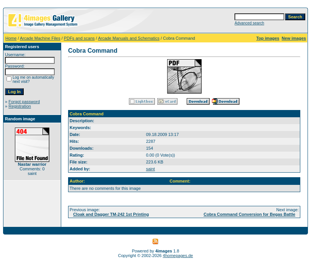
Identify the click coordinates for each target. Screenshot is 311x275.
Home (10, 38)
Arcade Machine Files (40, 38)
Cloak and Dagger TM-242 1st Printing (111, 214)
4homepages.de (178, 255)
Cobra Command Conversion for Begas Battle (249, 214)
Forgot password (24, 101)
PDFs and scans (79, 38)
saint (150, 169)
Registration (19, 106)
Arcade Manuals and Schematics (129, 38)
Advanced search (249, 23)
